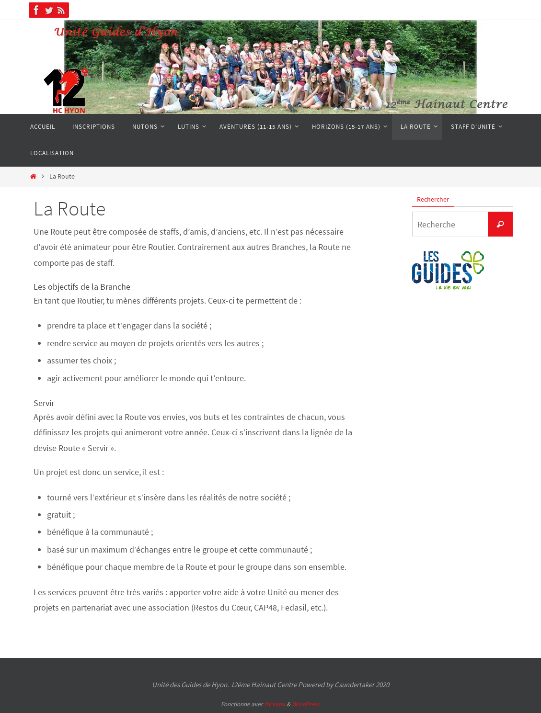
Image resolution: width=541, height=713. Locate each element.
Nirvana (275, 704)
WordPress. (306, 704)
